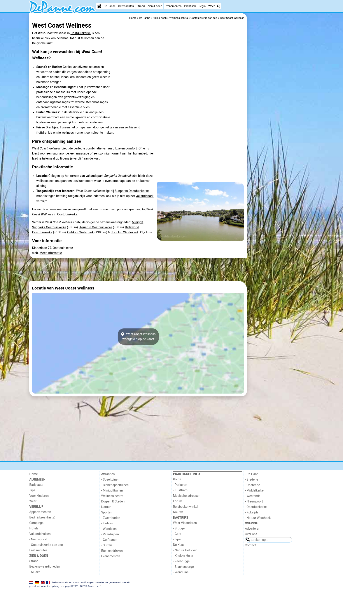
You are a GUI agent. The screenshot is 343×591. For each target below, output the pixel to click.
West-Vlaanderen (185, 523)
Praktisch (190, 6)
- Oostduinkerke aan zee (46, 545)
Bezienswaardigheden (44, 566)
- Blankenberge (183, 567)
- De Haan (252, 474)
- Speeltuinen (110, 479)
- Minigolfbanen (112, 490)
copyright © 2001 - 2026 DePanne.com (80, 586)
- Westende (253, 496)
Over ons (251, 534)
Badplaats (36, 485)
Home (33, 474)
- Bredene (251, 479)
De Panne (110, 6)
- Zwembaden (110, 518)
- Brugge (179, 528)
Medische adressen (186, 496)
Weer (211, 6)
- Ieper (177, 539)
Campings (36, 523)
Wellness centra (112, 496)
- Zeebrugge (181, 561)
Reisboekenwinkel (185, 507)
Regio (202, 6)
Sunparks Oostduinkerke (132, 191)
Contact (250, 545)
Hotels (33, 528)
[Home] (99, 6)
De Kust (178, 545)
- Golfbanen (109, 540)
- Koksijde (252, 512)
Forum (177, 501)
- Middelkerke (254, 490)
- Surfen (106, 545)
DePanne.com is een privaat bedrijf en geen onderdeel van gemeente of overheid (91, 582)
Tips (32, 490)
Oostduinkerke (80, 33)
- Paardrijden (110, 534)
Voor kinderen (39, 496)
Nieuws (178, 512)
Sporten (106, 512)
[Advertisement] (281, 114)
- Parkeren (180, 485)
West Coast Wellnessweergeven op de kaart (138, 336)
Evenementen (173, 6)
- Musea (34, 572)
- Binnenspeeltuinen (115, 485)
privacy (56, 586)
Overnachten (126, 6)
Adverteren (252, 529)
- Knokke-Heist (183, 556)
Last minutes (38, 550)
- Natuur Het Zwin (185, 550)
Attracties (108, 474)
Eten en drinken (112, 551)
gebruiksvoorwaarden (39, 586)
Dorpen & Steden (113, 501)
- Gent (177, 534)
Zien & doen (154, 6)
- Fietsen (107, 523)
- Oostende (252, 485)
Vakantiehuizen (40, 534)
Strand (140, 6)
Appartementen (40, 512)
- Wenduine (181, 572)
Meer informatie (51, 253)
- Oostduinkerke (256, 507)
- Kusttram (180, 490)
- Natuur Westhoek (258, 518)
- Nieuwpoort (38, 539)
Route (177, 479)
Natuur (106, 507)
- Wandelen (109, 529)
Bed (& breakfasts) (42, 517)
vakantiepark (111, 176)
